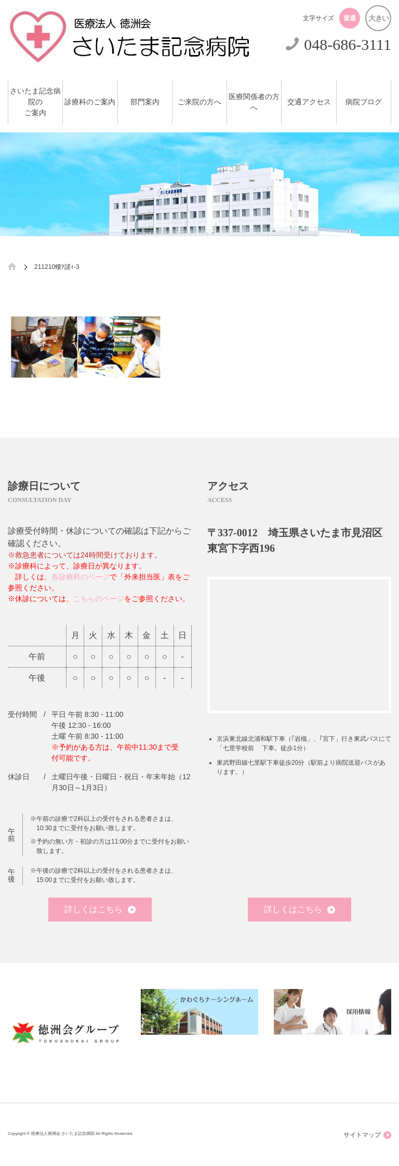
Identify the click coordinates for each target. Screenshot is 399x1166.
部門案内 (144, 102)
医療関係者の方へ (254, 102)
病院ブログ (363, 102)
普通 (349, 18)
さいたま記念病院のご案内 (35, 102)
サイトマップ (367, 1135)
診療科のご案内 (89, 102)
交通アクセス (309, 102)
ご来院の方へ (199, 102)
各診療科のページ (80, 577)
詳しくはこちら (100, 909)
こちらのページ (98, 598)
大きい (378, 18)
